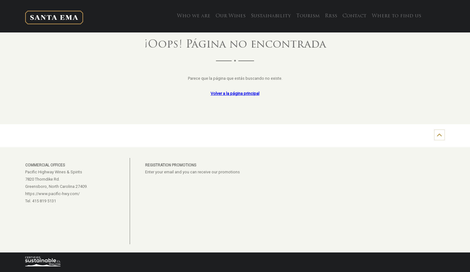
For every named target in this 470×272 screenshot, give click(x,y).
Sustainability (271, 16)
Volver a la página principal (235, 93)
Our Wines (231, 16)
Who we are (193, 16)
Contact (354, 16)
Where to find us (396, 16)
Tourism (308, 16)
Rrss (331, 16)
